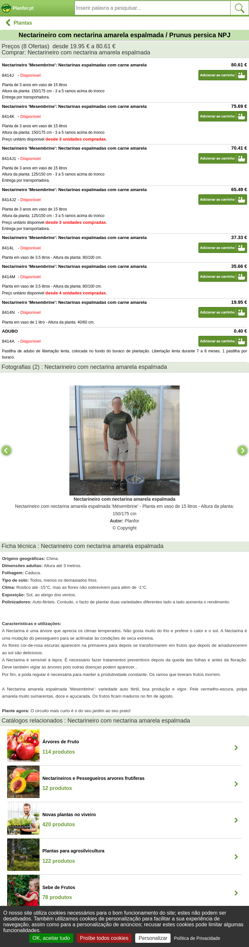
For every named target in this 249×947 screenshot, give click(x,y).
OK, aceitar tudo (51, 938)
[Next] (242, 450)
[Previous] (6, 450)
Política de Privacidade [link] (197, 938)
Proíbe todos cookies (104, 938)
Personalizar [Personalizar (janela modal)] (152, 938)
